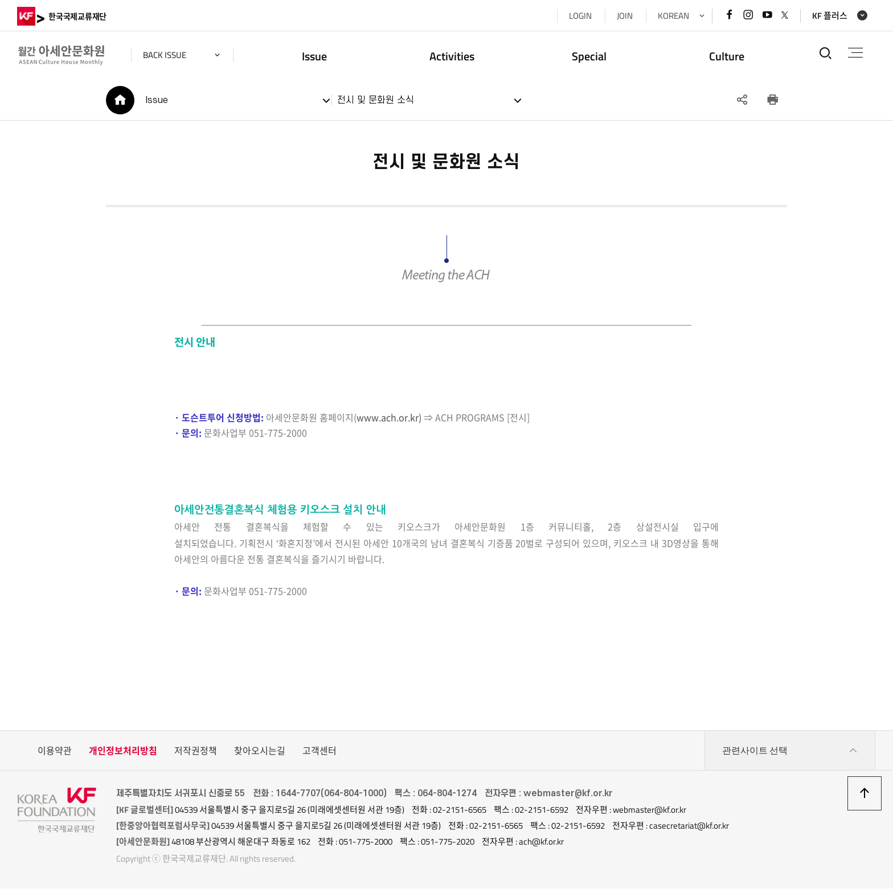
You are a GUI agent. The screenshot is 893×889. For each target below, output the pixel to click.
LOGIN (579, 15)
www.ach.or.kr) (387, 418)
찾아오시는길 (259, 752)
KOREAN (673, 15)
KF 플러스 (829, 15)
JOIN (624, 15)
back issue (165, 54)
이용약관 (55, 752)
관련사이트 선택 (790, 752)
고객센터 (319, 752)
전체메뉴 (855, 52)
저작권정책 (195, 752)
